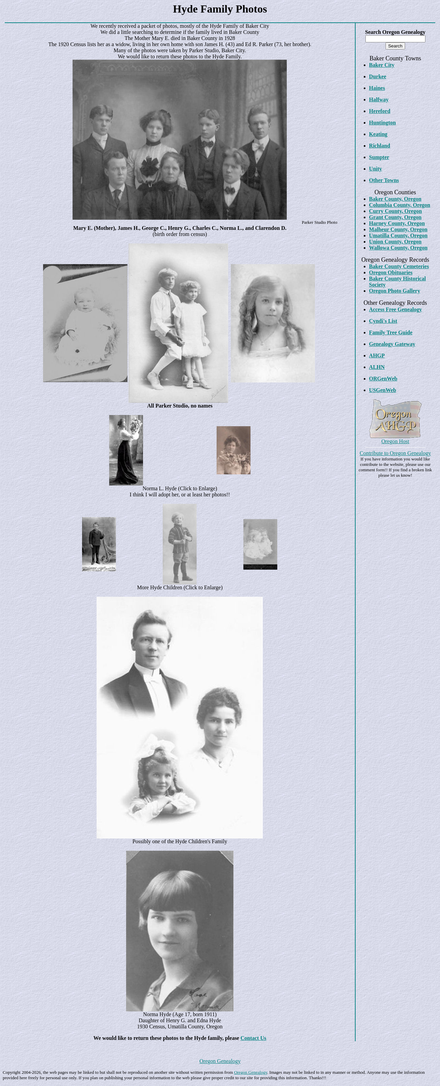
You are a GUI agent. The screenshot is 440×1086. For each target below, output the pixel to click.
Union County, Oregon (395, 241)
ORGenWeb (383, 378)
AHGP (377, 355)
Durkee (377, 76)
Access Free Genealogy (395, 309)
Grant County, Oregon (395, 217)
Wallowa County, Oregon (398, 248)
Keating (378, 134)
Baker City (382, 65)
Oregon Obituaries (391, 272)
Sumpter (379, 157)
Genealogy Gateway (392, 344)
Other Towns (384, 180)
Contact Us (253, 1038)
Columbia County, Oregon (400, 205)
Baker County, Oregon (395, 199)
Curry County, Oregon (395, 211)
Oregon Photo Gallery (394, 291)
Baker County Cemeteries (399, 266)
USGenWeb (382, 390)
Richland (379, 146)
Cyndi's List (383, 321)
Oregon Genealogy (219, 1061)
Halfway (379, 99)
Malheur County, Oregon (398, 229)
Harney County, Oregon (397, 223)
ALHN (377, 367)
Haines (377, 88)
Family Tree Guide (391, 332)
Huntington (382, 122)
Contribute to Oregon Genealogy (395, 453)
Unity (375, 169)
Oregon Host (395, 441)
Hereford (380, 111)
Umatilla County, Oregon (398, 235)
